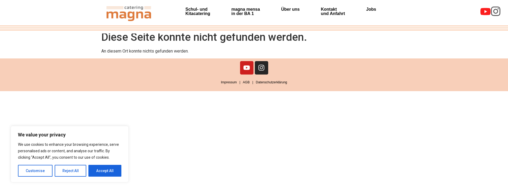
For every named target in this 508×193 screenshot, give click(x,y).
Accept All (105, 171)
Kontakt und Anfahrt (333, 11)
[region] (70, 154)
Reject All (70, 171)
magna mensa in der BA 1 (245, 11)
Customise (35, 171)
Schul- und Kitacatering (197, 11)
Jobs (371, 9)
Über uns (290, 9)
